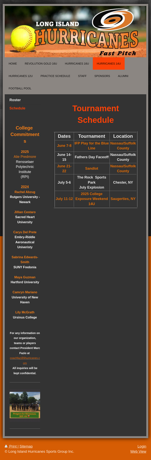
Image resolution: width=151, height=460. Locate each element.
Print (11, 446)
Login (141, 446)
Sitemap (26, 446)
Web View (138, 452)
